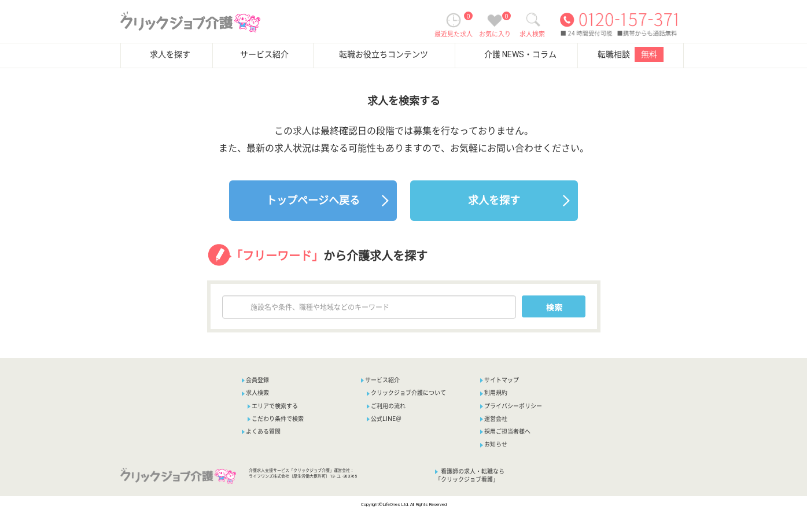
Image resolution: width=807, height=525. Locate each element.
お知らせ (493, 444)
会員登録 (257, 380)
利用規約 (493, 393)
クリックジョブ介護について (406, 393)
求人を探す (170, 54)
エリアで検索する (273, 406)
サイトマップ (499, 380)
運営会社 (493, 419)
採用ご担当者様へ (505, 431)
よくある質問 (261, 431)
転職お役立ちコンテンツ (383, 54)
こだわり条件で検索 (276, 419)
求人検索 (255, 393)
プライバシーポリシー (511, 406)
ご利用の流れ (386, 406)
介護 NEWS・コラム (520, 54)
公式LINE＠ (384, 419)
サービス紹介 (264, 54)
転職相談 (631, 54)
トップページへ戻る (313, 200)
